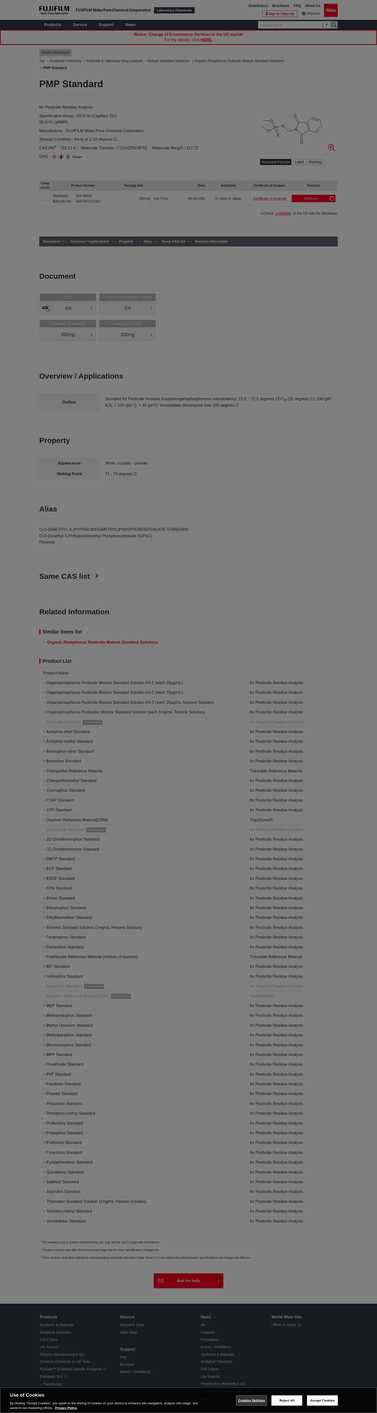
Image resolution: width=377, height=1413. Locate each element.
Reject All (287, 1400)
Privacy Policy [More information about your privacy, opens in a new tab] (66, 1408)
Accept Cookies (322, 1400)
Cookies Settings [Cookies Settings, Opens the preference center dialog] (251, 1400)
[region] (188, 1400)
